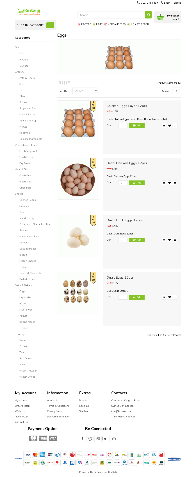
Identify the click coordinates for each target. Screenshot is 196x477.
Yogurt (23, 316)
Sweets (23, 65)
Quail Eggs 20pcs (120, 277)
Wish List (20, 411)
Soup (22, 212)
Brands (83, 400)
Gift (17, 47)
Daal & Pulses (27, 114)
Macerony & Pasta (29, 236)
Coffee (23, 346)
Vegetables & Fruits (26, 145)
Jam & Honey (26, 218)
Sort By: (63, 91)
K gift (99, 24)
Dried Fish (25, 187)
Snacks (19, 194)
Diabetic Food (27, 279)
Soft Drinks (25, 358)
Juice (22, 364)
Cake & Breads (28, 248)
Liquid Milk (25, 297)
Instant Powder (28, 370)
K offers (86, 24)
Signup (177, 2)
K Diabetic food (140, 24)
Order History (22, 406)
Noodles (24, 206)
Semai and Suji (27, 120)
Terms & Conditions (58, 406)
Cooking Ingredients (30, 139)
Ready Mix (25, 133)
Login (167, 2)
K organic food (117, 24)
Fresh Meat (25, 181)
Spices (23, 102)
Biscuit (23, 255)
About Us (52, 400)
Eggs (22, 291)
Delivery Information (58, 416)
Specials (84, 406)
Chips (22, 267)
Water (23, 340)
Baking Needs (27, 322)
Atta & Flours (27, 78)
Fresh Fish (25, 175)
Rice (21, 84)
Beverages (21, 334)
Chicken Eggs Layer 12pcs (127, 106)
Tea (21, 352)
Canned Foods (27, 200)
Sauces (23, 230)
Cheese (23, 328)
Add (138, 125)
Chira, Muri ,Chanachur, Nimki (35, 224)
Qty (109, 125)
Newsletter (21, 416)
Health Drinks (27, 377)
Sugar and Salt (28, 108)
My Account (21, 400)
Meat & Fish (21, 169)
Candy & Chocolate (30, 273)
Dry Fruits (24, 163)
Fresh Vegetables (29, 151)
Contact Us (21, 422)
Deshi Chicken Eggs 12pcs (127, 163)
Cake (22, 53)
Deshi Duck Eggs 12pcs (125, 220)
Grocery (19, 72)
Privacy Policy (55, 411)
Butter (23, 303)
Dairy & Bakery (23, 285)
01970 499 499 (149, 2)
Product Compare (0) (169, 82)
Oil (21, 90)
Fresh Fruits (26, 157)
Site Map (84, 411)
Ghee (22, 96)
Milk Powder (26, 309)
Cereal (23, 242)
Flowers (24, 59)
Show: (165, 91)
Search (148, 14)
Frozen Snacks (27, 261)
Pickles (23, 126)
